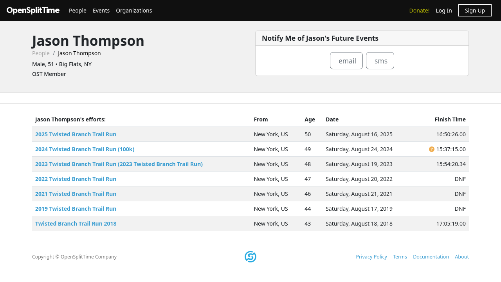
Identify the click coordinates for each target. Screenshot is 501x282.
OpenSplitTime (32, 10)
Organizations (134, 10)
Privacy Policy (371, 256)
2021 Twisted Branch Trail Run (75, 193)
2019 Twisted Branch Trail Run (75, 208)
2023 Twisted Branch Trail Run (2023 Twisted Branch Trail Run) (119, 164)
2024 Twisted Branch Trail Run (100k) (84, 149)
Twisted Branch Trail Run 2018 (75, 223)
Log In (444, 10)
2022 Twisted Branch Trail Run (75, 179)
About (462, 256)
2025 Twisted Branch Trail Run (75, 134)
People (78, 10)
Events (101, 10)
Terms (400, 256)
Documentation (431, 256)
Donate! (419, 10)
